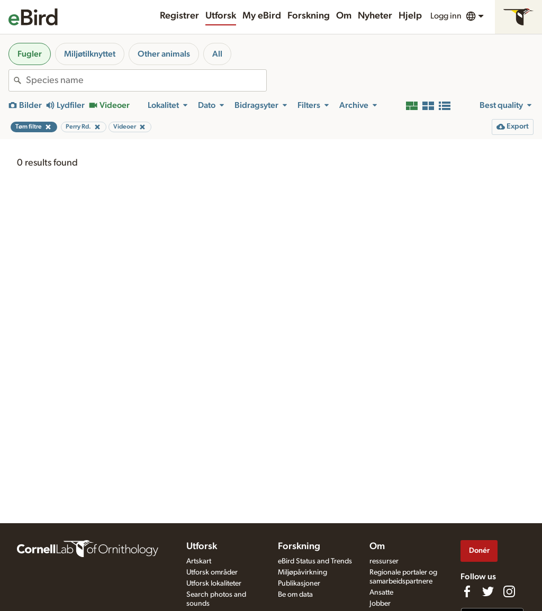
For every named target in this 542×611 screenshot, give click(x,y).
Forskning (308, 16)
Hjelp (410, 16)
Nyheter (375, 16)
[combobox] (146, 80)
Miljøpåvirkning (302, 572)
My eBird (261, 16)
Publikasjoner (299, 583)
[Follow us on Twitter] (488, 591)
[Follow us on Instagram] (509, 591)
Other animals (164, 54)
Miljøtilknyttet (89, 54)
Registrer (179, 16)
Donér (479, 550)
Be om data (295, 594)
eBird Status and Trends (315, 561)
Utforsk (220, 16)
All (217, 54)
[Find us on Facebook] (466, 591)
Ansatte (381, 592)
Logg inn (446, 16)
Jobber (380, 603)
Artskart (198, 561)
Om (343, 16)
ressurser (384, 561)
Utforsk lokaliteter (213, 583)
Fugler (29, 54)
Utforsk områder (212, 572)
